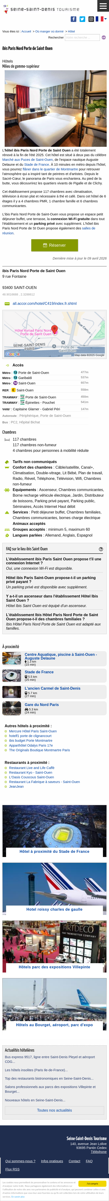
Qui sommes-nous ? (20, 1161)
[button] (103, 6)
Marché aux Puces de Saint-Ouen (27, 160)
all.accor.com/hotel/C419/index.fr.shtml (45, 304)
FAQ (89, 1161)
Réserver (57, 245)
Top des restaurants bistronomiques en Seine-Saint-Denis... (49, 1078)
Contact (74, 1161)
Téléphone (99, 1152)
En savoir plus (18, 1196)
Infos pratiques (52, 1161)
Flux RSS (12, 1169)
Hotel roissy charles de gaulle (54, 909)
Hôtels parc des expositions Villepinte (54, 967)
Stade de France (36, 164)
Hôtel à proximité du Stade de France (54, 851)
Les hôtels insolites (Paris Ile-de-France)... (36, 1070)
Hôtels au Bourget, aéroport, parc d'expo (54, 1025)
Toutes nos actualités (54, 1110)
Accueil (26, 31)
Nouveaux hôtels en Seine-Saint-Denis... (35, 1100)
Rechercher (56, 37)
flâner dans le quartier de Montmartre (50, 169)
